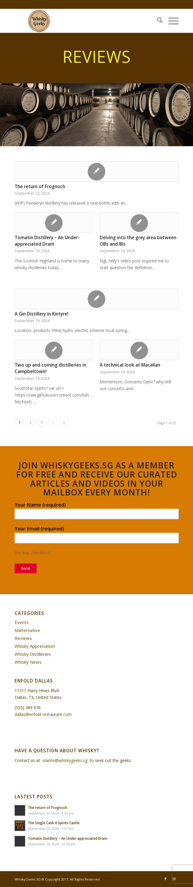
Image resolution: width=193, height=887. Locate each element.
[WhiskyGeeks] (80, 21)
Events (22, 622)
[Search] (157, 21)
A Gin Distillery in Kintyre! (41, 314)
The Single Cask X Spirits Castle (54, 822)
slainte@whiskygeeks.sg (64, 760)
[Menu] (171, 21)
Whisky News (28, 662)
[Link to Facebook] (165, 878)
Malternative (27, 630)
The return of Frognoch (40, 186)
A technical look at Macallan (130, 365)
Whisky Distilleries (33, 654)
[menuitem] (157, 21)
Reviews (23, 638)
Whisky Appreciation (35, 646)
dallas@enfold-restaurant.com (43, 714)
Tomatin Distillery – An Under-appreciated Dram (47, 241)
